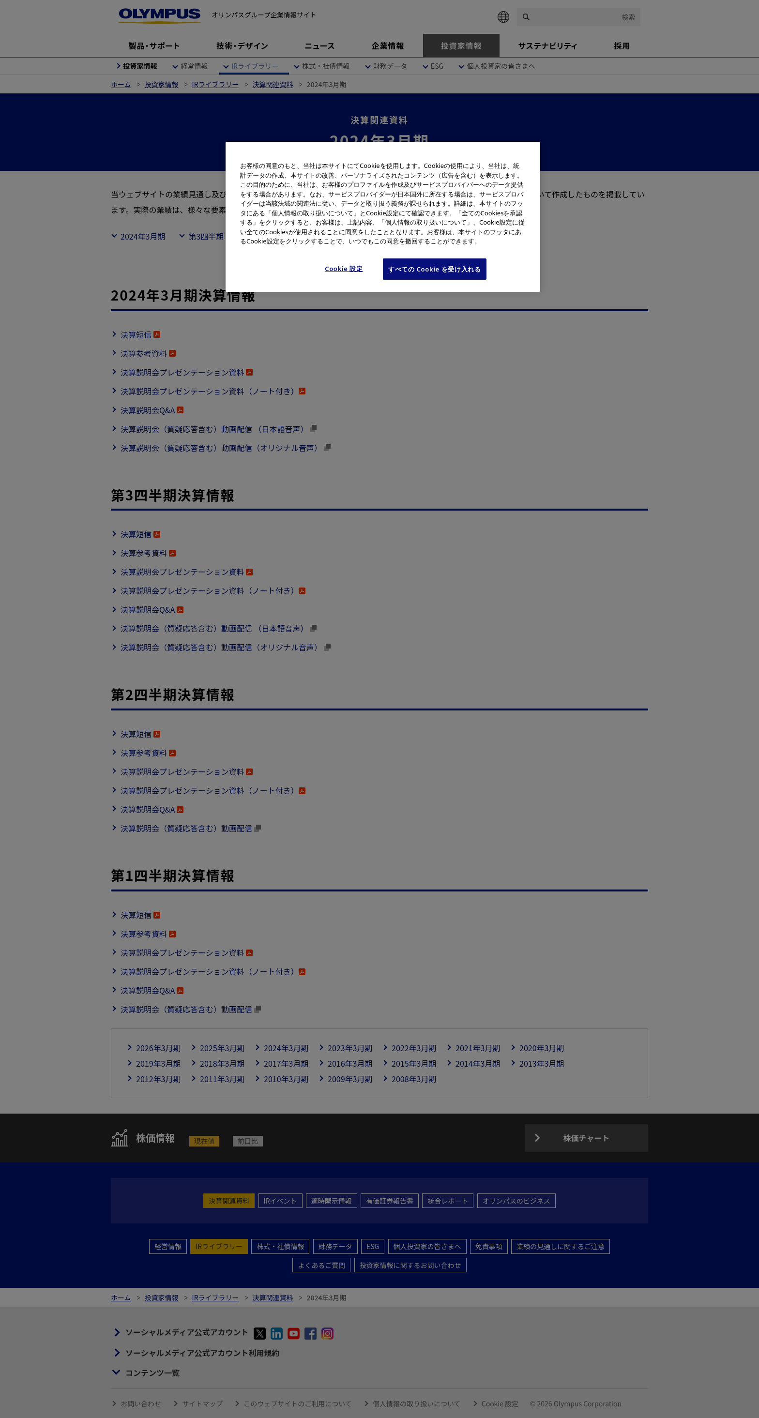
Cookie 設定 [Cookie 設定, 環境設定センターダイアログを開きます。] (344, 268)
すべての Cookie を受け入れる (434, 269)
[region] (383, 217)
